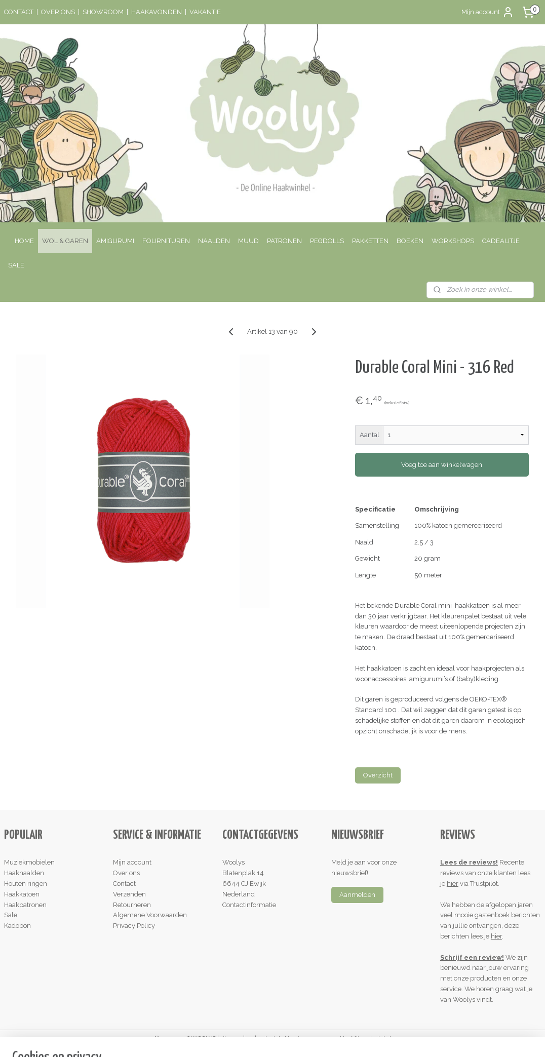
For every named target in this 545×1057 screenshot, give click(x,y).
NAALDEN (214, 241)
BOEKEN (410, 241)
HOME (24, 241)
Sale (10, 915)
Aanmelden (357, 894)
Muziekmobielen (29, 862)
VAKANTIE (205, 12)
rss (249, 1038)
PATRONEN (284, 241)
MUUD (248, 241)
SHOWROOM (103, 12)
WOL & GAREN (65, 241)
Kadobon (17, 925)
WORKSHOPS (453, 241)
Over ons (126, 873)
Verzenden (129, 894)
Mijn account (487, 12)
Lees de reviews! (469, 862)
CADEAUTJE (501, 241)
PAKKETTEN (370, 241)
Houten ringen (25, 883)
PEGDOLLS (327, 241)
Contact (124, 883)
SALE (16, 265)
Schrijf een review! (472, 957)
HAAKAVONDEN (156, 12)
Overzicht (378, 775)
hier (452, 883)
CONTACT (18, 12)
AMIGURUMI (115, 241)
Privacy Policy (134, 925)
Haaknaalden (24, 873)
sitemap (231, 1038)
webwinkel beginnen (285, 1038)
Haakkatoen (22, 894)
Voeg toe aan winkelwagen (441, 464)
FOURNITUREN (166, 241)
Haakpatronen (25, 905)
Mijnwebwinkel (371, 1038)
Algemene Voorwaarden (150, 915)
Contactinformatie (249, 905)
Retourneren (132, 905)
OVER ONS (58, 12)
